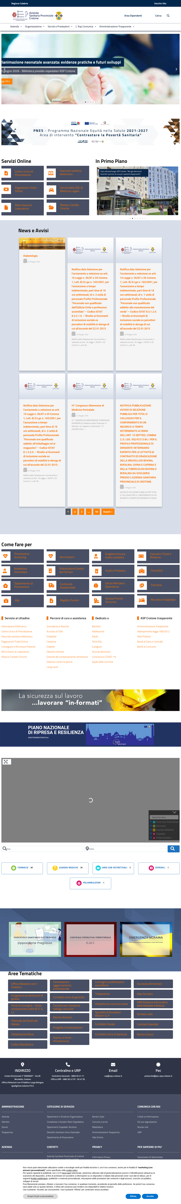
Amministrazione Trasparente (117, 26)
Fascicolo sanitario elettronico (71, 172)
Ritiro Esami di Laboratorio (23, 206)
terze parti (66, 1173)
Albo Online (97, 1137)
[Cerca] (42, 849)
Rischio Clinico (145, 1034)
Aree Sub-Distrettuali (111, 868)
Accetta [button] (150, 1196)
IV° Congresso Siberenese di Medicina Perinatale (88, 407)
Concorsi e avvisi (100, 1121)
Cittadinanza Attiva (22, 1034)
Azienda (16, 26)
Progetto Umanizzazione (67, 1027)
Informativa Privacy (101, 1157)
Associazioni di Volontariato (150, 1157)
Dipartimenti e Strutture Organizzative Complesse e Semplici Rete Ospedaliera (65, 1119)
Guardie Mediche (65, 868)
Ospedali (156, 868)
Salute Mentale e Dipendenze (115, 585)
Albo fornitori (145, 994)
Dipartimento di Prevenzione (23, 585)
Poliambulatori (88, 883)
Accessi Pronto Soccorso (114, 600)
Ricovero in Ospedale (163, 599)
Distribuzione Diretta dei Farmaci (71, 570)
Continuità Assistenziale (67, 585)
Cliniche (64, 208)
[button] (4, 69)
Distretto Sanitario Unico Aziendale (63, 1132)
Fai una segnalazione (147, 1121)
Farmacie (156, 585)
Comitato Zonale (105, 1024)
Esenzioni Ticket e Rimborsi (160, 555)
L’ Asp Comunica (86, 26)
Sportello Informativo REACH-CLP (108, 1014)
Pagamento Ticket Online (25, 189)
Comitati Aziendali (147, 1024)
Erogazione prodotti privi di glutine (27, 997)
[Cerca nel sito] (167, 16)
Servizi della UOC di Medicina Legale (71, 189)
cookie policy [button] (71, 1170)
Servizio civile (145, 1014)
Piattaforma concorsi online (111, 1004)
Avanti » (108, 512)
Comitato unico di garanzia (68, 997)
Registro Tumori (69, 600)
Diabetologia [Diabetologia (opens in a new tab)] (30, 255)
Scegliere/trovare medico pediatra (115, 555)
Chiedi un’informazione (148, 1116)
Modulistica (97, 1127)
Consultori (157, 570)
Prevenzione (21, 553)
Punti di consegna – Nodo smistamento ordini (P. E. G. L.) (27, 1009)
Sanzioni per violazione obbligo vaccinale (66, 1007)
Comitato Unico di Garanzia (111, 1034)
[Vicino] (125, 849)
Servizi (5, 1127)
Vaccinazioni (67, 557)
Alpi (17, 600)
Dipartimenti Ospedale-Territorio (62, 1127)
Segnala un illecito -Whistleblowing (63, 1039)
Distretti (5, 1121)
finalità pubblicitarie (39, 1178)
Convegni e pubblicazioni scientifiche (109, 983)
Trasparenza (102, 993)
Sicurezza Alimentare (149, 983)
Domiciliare (20, 572)
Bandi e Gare (98, 1116)
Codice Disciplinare (22, 1044)
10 (96, 512)
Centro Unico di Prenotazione (24, 173)
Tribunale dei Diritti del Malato (24, 1022)
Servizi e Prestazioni (60, 26)
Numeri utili (142, 1127)
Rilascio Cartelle (69, 205)
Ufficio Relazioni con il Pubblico (24, 985)
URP (139, 1132)
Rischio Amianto (62, 1017)
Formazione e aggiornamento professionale (62, 985)
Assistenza (20, 568)
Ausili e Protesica (116, 570)
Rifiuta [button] (133, 1196)
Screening (20, 557)
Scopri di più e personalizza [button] (40, 1196)
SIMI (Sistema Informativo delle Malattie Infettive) (152, 1004)
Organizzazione (35, 26)
